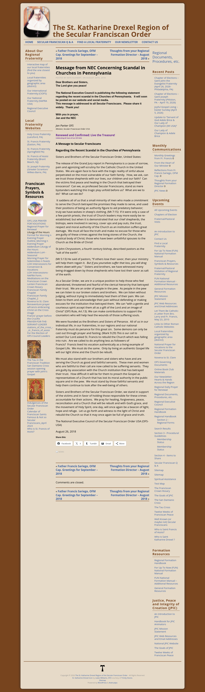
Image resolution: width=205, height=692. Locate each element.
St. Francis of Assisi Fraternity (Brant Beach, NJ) (37, 159)
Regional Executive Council (37, 110)
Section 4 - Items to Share (165, 457)
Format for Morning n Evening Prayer (39, 236)
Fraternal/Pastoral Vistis (164, 220)
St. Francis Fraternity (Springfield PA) (38, 150)
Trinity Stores (126, 678)
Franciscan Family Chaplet (37, 291)
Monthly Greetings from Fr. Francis (164, 157)
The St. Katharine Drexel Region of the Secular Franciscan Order (111, 31)
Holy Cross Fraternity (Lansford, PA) (39, 135)
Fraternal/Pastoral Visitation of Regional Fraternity (166, 271)
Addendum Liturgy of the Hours (39, 248)
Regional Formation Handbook (165, 410)
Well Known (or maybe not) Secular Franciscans (165, 521)
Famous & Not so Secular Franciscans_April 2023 (36, 421)
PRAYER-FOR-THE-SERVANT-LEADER (37, 323)
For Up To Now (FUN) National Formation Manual (166, 253)
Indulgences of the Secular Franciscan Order (37, 405)
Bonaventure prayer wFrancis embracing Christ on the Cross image (38, 308)
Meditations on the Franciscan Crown (37, 280)
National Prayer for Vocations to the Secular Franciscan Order (165, 349)
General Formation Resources (165, 290)
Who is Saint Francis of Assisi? (165, 531)
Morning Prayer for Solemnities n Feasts (38, 259)
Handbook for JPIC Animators (164, 623)
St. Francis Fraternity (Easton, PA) (38, 143)
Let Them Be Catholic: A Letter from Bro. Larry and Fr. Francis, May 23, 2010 (166, 315)
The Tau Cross (162, 507)
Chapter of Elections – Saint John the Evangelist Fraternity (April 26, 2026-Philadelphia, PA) (166, 83)
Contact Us (160, 238)
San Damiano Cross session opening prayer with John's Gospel (38, 370)
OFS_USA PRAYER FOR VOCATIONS (37, 222)
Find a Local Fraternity (161, 245)
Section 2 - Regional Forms (165, 421)
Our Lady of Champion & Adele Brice (164, 133)
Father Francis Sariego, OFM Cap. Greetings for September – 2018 (77, 54)
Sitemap (159, 470)
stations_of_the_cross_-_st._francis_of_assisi (40, 329)
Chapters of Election (165, 214)
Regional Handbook (165, 416)
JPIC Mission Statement (161, 297)
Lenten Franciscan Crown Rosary (37, 285)
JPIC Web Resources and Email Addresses (166, 305)
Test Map (159, 483)
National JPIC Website (166, 643)
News (61, 452)
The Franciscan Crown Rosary (162, 489)
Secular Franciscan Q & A (166, 464)
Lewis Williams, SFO (103, 678)
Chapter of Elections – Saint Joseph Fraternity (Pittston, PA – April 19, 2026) (166, 98)
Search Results (162, 428)
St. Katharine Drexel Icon (82, 678)
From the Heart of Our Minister (164, 164)
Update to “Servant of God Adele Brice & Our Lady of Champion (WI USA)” (166, 121)
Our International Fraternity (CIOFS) (37, 92)
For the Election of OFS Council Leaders (38, 334)
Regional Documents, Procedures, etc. (166, 57)
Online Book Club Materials (164, 371)
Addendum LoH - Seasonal (36, 254)
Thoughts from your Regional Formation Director (165, 183)
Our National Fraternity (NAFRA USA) (37, 100)
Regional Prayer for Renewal (38, 228)
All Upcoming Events (165, 210)
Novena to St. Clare (38, 301)
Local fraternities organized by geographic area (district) (36, 82)
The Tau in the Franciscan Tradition (38, 361)
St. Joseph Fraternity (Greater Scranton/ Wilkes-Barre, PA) (38, 169)
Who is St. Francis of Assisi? (38, 430)
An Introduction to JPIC (164, 233)
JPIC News (159, 190)
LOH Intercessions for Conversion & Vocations (39, 266)
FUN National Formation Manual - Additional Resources (166, 281)
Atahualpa (113, 682)
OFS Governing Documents (162, 363)
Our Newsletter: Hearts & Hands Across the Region (164, 379)
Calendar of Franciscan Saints (36, 413)
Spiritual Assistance (165, 479)
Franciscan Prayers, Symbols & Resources (166, 262)
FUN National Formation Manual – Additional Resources (166, 580)
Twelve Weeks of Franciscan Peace (164, 513)
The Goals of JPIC (163, 495)
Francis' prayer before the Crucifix (39, 317)
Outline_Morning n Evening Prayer (37, 242)
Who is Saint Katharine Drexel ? (164, 538)
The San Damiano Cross (164, 501)
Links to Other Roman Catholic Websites (166, 325)
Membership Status (164, 441)
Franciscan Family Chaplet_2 (37, 297)
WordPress (102, 682)
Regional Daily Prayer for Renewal (166, 388)
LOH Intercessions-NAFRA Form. (37, 274)
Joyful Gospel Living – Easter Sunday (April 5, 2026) (166, 109)
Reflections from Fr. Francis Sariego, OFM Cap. (166, 172)
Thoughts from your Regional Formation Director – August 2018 (129, 54)
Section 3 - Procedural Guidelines (166, 434)
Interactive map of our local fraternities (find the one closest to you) (38, 69)
